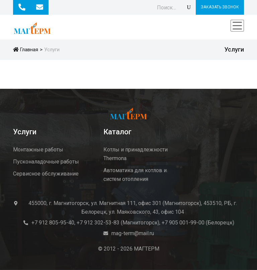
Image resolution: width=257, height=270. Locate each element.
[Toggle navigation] (237, 25)
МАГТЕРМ (146, 249)
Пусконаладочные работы (46, 161)
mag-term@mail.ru (132, 233)
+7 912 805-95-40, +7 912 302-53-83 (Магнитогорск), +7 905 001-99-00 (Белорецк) (132, 222)
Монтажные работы (38, 149)
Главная (25, 50)
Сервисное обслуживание (46, 174)
